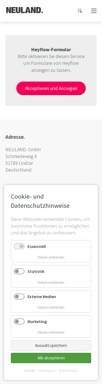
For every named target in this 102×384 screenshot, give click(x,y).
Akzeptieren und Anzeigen (51, 88)
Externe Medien (41, 296)
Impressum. (47, 370)
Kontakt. (30, 370)
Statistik (35, 271)
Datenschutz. (68, 370)
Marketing (37, 321)
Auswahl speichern (51, 345)
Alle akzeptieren (51, 357)
